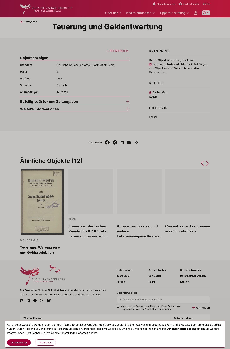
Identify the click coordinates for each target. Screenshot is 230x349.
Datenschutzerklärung (181, 328)
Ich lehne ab (45, 342)
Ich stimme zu (19, 342)
